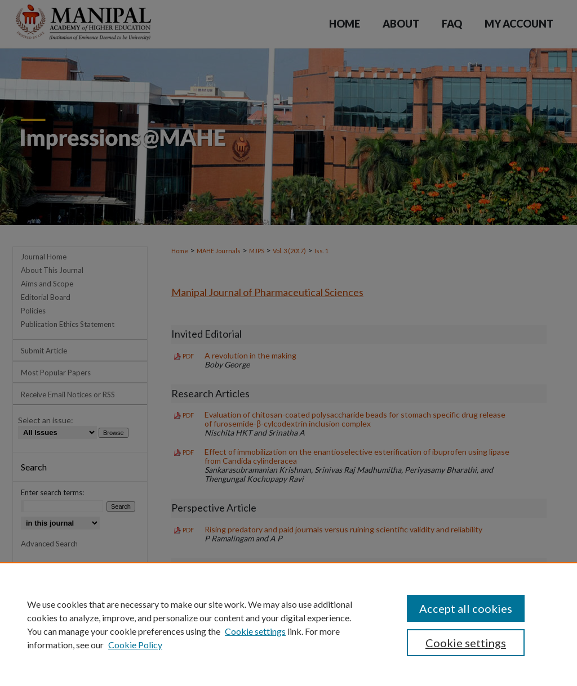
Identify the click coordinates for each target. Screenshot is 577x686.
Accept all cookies (465, 608)
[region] (288, 624)
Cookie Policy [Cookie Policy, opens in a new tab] (135, 644)
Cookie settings (255, 631)
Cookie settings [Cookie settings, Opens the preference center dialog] (465, 642)
